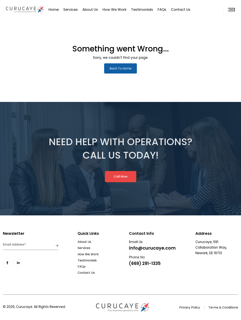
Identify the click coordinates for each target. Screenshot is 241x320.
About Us (90, 9)
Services (70, 9)
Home (54, 9)
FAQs (162, 9)
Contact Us (180, 9)
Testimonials (142, 9)
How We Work (114, 9)
